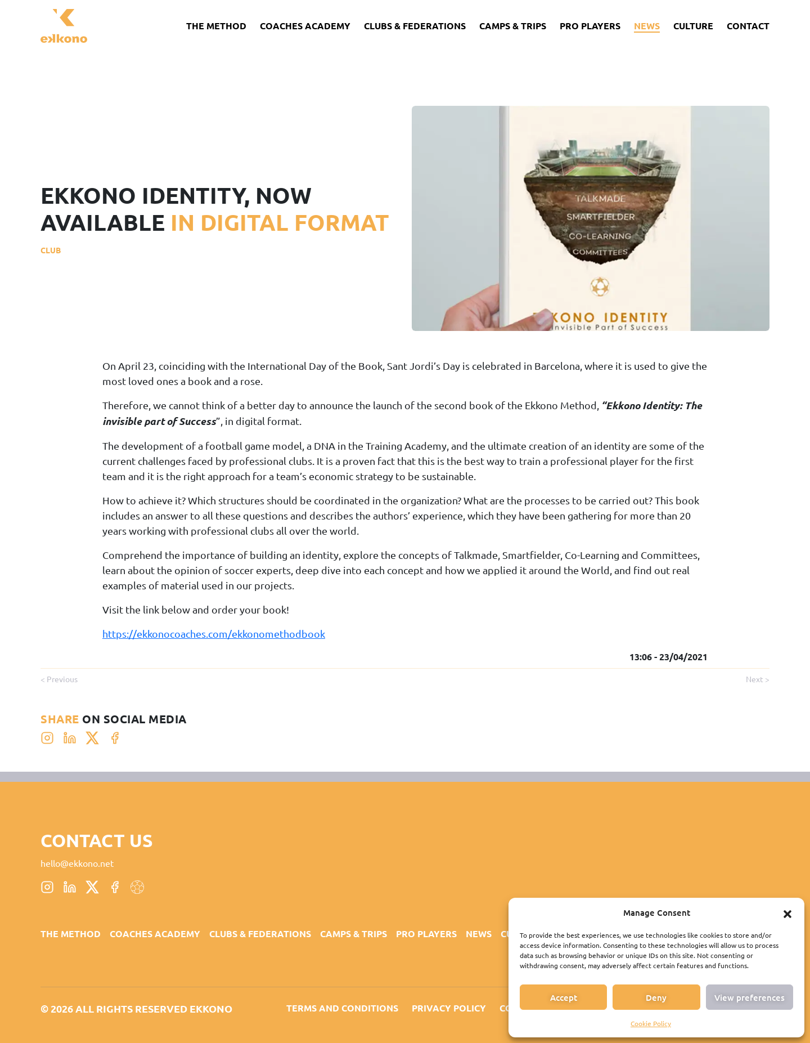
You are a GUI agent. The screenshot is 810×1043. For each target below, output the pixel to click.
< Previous (59, 679)
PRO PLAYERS (590, 26)
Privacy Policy (449, 1008)
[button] (787, 912)
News (647, 26)
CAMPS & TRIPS (512, 26)
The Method (216, 26)
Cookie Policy (651, 1023)
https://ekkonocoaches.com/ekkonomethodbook (213, 633)
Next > (758, 679)
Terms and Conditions (342, 1008)
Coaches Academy (305, 26)
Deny (656, 997)
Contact (748, 26)
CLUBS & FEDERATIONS (415, 26)
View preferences (749, 997)
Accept (563, 997)
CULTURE (693, 26)
